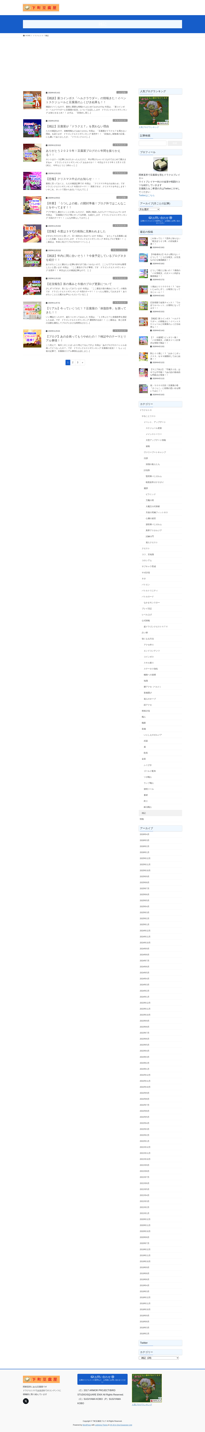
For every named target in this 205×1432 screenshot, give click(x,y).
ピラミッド (151, 494)
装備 (144, 729)
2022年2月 (144, 1135)
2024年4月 (144, 978)
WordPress (86, 1425)
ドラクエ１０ (120, 120)
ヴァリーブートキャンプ (155, 452)
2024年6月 (144, 966)
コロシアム (147, 560)
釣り (146, 801)
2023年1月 (144, 1069)
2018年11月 (145, 1303)
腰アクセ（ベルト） (153, 687)
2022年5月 (144, 1117)
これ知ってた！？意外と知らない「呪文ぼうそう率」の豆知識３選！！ (165, 241)
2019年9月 (144, 1267)
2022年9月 (144, 1093)
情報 (142, 819)
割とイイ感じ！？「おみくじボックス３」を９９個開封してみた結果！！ (165, 356)
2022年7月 (144, 1105)
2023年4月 (144, 1051)
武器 (146, 741)
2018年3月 (144, 1327)
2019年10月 (145, 1261)
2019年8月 (144, 1273)
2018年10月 (145, 1309)
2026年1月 (144, 852)
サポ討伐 (146, 572)
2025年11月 (145, 864)
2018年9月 (144, 1315)
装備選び (148, 693)
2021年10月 (145, 1159)
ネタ (144, 578)
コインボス (149, 657)
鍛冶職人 (148, 807)
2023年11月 (145, 1009)
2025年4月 (144, 906)
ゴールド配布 (150, 771)
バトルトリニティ (150, 590)
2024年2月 (144, 991)
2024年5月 (144, 972)
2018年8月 (144, 1321)
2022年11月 (145, 1081)
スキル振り (149, 663)
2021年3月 (144, 1201)
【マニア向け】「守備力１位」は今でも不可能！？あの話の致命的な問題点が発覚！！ (165, 372)
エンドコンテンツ (152, 651)
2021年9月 (144, 1165)
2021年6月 (144, 1183)
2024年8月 (144, 954)
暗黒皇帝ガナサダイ (155, 482)
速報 (148, 446)
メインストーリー (154, 434)
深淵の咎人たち (153, 464)
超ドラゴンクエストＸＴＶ (156, 626)
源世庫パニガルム (154, 524)
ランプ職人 (149, 783)
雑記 (144, 813)
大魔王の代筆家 (153, 506)
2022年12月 (145, 1075)
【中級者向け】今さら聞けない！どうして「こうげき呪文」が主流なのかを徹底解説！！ (165, 257)
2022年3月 (144, 1129)
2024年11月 (145, 936)
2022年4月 (144, 1123)
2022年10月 (145, 1087)
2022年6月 (144, 1111)
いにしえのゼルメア (153, 735)
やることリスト (119, 250)
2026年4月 (144, 834)
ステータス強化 (151, 669)
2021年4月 (144, 1195)
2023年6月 (144, 1039)
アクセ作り (149, 645)
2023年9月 (144, 1021)
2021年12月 (145, 1147)
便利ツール (149, 789)
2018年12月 (145, 1297)
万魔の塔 (150, 500)
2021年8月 (144, 1171)
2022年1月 (144, 1141)
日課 (146, 458)
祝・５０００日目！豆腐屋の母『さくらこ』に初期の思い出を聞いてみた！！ (165, 388)
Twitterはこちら (147, 195)
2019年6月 (144, 1279)
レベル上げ (147, 614)
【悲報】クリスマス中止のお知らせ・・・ (73, 178)
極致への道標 (150, 675)
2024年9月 (144, 948)
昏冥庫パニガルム (154, 476)
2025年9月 (144, 876)
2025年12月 (145, 858)
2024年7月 (144, 960)
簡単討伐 (146, 711)
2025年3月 (144, 912)
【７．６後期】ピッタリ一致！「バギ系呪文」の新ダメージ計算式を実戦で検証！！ (165, 340)
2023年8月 (144, 1027)
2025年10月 (145, 870)
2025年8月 (144, 882)
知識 (146, 681)
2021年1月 (144, 1213)
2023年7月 (144, 1033)
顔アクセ (148, 705)
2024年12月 (145, 930)
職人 (144, 717)
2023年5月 (144, 1045)
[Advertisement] (102, 59)
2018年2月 (144, 1333)
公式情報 (146, 620)
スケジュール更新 (154, 428)
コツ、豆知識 (148, 554)
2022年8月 (144, 1099)
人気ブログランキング (149, 127)
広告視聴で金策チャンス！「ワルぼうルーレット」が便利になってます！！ (165, 305)
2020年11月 (145, 1225)
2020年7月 (144, 1243)
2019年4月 (144, 1285)
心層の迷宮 (151, 518)
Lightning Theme (101, 1425)
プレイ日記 (147, 608)
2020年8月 (144, 1237)
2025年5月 (144, 900)
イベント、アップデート (155, 422)
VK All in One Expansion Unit (121, 1425)
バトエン (146, 584)
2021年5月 (144, 1189)
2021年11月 (145, 1153)
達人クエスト (152, 542)
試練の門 (150, 536)
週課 (146, 488)
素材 (146, 795)
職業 (144, 723)
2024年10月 (145, 942)
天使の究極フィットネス (157, 512)
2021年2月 (144, 1207)
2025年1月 (144, 924)
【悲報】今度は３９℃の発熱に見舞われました (76, 231)
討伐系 (147, 470)
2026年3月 (144, 840)
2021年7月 (144, 1177)
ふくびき (122, 92)
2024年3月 (144, 984)
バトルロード (148, 596)
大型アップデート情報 (156, 440)
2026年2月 (144, 846)
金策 (144, 759)
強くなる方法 (148, 639)
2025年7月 (144, 888)
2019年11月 (145, 1255)
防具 (146, 753)
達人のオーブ (150, 699)
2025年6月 (144, 894)
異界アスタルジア (154, 530)
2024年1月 (144, 997)
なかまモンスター (152, 602)
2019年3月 (144, 1291)
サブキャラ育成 (149, 566)
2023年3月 (144, 1057)
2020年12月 (145, 1219)
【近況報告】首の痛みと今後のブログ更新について (79, 283)
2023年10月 (145, 1015)
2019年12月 (145, 1249)
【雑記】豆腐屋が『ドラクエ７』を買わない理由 (77, 126)
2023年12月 (145, 1003)
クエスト (146, 548)
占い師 (145, 632)
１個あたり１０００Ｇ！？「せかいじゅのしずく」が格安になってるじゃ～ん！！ (165, 289)
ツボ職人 (148, 777)
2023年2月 (144, 1063)
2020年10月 (145, 1231)
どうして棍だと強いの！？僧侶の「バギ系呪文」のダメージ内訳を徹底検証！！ (165, 273)
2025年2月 (144, 918)
